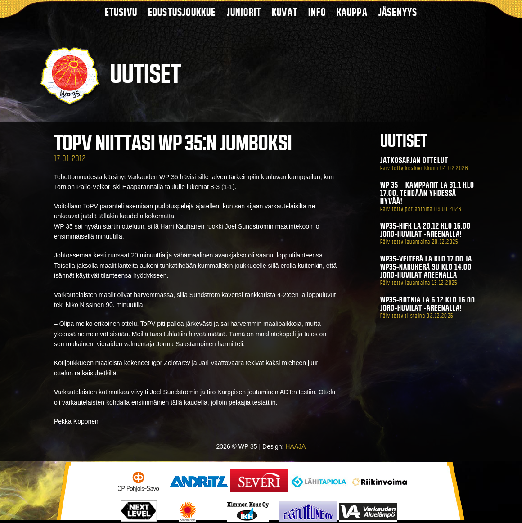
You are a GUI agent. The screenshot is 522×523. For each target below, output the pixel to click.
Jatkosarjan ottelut (414, 160)
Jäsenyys (398, 11)
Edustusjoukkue (182, 11)
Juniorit (244, 11)
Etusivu (121, 11)
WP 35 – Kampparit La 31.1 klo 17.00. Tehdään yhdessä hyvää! (427, 193)
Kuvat (284, 11)
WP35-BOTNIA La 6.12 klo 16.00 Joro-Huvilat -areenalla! (427, 304)
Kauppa (352, 11)
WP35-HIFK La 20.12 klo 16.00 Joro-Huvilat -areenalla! (425, 230)
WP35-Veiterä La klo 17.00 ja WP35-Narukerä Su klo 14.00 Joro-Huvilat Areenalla (426, 267)
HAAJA (295, 446)
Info (317, 11)
